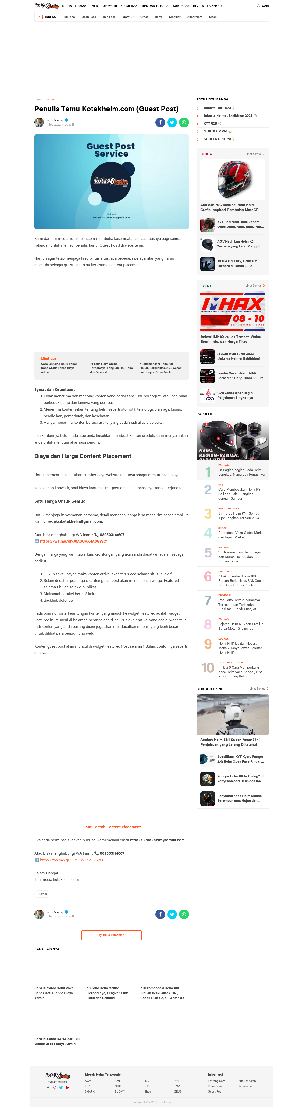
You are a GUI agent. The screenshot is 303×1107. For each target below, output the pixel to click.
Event (95, 6)
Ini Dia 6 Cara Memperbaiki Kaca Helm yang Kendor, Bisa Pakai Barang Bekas (240, 672)
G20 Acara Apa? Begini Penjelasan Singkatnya (235, 395)
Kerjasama (245, 1086)
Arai (117, 1081)
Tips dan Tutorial (155, 6)
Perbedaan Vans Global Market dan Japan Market (241, 535)
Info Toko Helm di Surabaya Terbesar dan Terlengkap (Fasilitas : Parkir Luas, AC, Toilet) (239, 605)
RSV (177, 1086)
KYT (177, 1081)
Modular (175, 17)
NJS (146, 1086)
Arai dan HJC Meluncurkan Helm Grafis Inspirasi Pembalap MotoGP (229, 207)
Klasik (213, 17)
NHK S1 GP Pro (215, 131)
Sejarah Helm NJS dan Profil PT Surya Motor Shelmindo (241, 626)
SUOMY (120, 1091)
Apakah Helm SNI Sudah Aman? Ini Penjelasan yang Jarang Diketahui (230, 742)
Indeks (46, 17)
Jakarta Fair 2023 (217, 108)
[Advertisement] (151, 59)
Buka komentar (111, 935)
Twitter (60, 1089)
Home (38, 99)
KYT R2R (210, 124)
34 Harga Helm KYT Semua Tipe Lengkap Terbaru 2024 (238, 516)
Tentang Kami (217, 1081)
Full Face (69, 17)
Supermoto (194, 17)
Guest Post (215, 1091)
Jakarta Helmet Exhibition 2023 (228, 116)
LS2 (87, 1086)
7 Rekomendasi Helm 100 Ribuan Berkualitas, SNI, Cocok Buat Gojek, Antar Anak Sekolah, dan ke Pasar (160, 368)
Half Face (109, 17)
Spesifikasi (130, 6)
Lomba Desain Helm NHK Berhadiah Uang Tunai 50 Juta (240, 376)
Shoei (148, 1091)
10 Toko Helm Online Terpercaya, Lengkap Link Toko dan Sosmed (111, 368)
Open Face (89, 17)
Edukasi (81, 6)
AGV (88, 1081)
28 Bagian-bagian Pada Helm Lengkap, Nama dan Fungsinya (241, 472)
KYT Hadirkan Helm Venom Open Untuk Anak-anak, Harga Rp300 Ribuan (241, 225)
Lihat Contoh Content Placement (111, 827)
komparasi (181, 6)
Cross (144, 17)
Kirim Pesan (215, 1086)
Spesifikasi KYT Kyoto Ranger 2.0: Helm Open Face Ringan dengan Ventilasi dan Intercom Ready (241, 759)
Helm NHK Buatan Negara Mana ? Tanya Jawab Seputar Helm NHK (240, 648)
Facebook (47, 1089)
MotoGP (128, 17)
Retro (158, 17)
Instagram (54, 1089)
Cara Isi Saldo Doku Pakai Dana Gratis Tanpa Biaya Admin (59, 368)
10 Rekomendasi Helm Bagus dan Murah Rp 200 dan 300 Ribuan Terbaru (240, 557)
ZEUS (178, 1091)
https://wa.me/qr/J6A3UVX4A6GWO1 (74, 541)
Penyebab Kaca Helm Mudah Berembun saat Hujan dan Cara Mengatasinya (239, 799)
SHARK (90, 1091)
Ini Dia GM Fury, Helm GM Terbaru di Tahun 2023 (237, 264)
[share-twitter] (172, 122)
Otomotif (110, 6)
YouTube (67, 1089)
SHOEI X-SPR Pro (217, 139)
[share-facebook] (160, 122)
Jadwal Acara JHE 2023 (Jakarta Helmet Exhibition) (238, 356)
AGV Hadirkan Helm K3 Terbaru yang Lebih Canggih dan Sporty (239, 244)
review (198, 6)
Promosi (42, 894)
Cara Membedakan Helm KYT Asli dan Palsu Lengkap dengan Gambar (240, 494)
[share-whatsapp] (184, 122)
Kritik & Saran (247, 1081)
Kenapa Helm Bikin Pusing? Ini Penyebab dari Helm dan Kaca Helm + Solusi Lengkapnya (240, 779)
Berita (67, 6)
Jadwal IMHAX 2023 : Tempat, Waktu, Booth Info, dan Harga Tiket (231, 339)
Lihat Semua (253, 154)
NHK (118, 1086)
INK (146, 1081)
